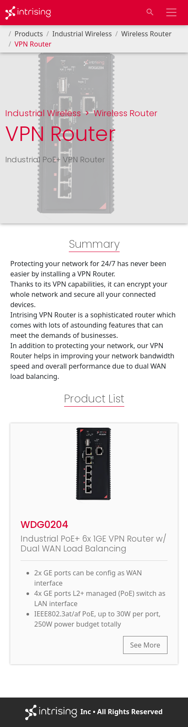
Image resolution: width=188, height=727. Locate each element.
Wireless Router (146, 33)
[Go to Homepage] (28, 12)
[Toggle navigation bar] (171, 12)
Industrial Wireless (82, 33)
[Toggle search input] (150, 12)
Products (29, 33)
